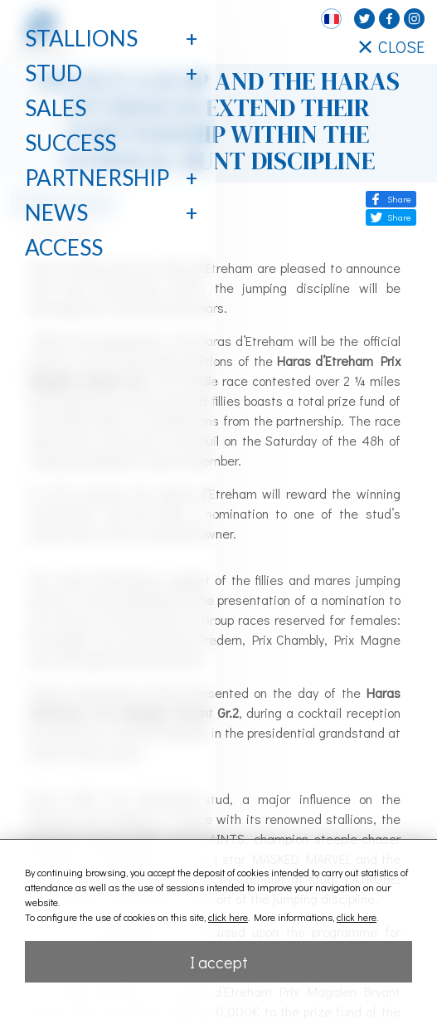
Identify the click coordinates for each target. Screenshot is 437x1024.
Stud (53, 73)
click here (228, 917)
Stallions (81, 38)
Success (70, 142)
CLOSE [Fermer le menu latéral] (392, 46)
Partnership (97, 177)
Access (64, 247)
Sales (55, 108)
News (56, 212)
